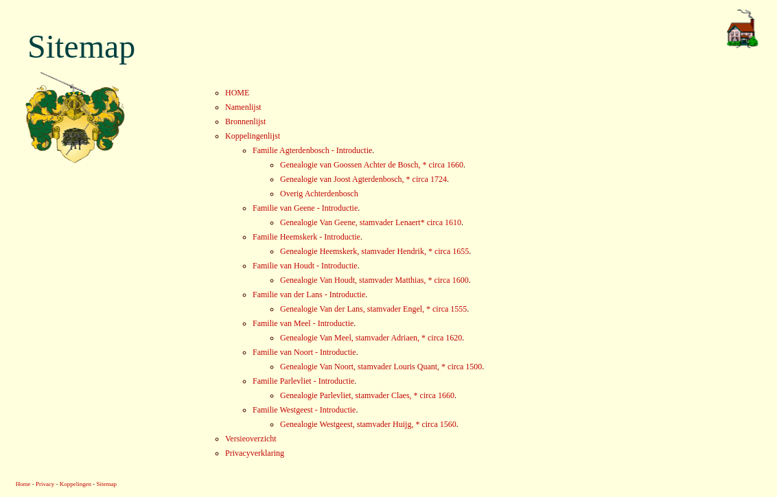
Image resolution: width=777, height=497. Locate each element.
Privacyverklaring (254, 453)
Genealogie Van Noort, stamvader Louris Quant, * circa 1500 (381, 366)
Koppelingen (75, 484)
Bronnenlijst (245, 121)
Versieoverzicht (251, 438)
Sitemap (107, 484)
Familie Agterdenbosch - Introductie (312, 150)
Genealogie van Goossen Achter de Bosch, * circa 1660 (371, 165)
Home (23, 484)
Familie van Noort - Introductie (304, 352)
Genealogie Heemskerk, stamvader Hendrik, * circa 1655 (374, 251)
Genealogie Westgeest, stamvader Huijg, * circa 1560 (368, 424)
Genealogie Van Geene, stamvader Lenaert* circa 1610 (370, 222)
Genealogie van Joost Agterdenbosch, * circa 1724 (363, 179)
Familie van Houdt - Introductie (305, 265)
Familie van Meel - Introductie (303, 323)
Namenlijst (243, 107)
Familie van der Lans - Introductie (309, 294)
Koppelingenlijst (252, 136)
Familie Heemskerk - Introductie (306, 237)
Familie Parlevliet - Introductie (303, 381)
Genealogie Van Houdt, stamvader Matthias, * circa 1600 (374, 280)
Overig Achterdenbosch (319, 193)
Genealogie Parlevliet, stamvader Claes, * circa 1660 (367, 395)
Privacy (45, 484)
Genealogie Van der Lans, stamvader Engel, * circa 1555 (373, 309)
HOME (237, 92)
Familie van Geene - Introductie (305, 208)
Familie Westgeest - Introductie (304, 410)
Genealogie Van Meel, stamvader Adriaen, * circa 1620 (371, 338)
